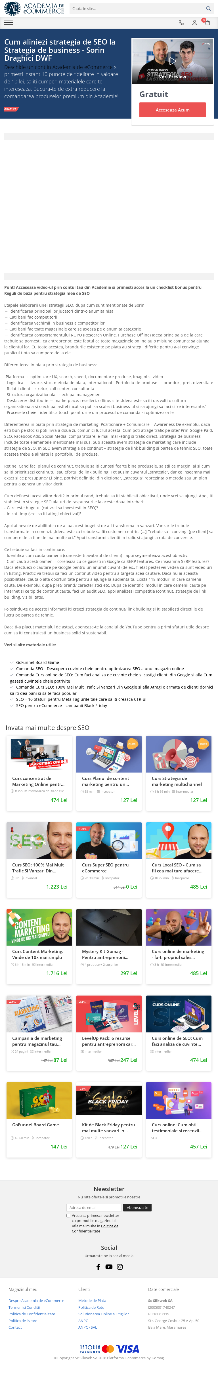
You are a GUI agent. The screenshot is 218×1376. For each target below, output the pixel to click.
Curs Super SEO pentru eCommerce (105, 868)
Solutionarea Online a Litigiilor (103, 1313)
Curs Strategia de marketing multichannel (177, 781)
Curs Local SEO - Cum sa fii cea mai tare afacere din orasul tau (176, 868)
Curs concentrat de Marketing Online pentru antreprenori (38, 781)
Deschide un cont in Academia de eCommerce (58, 67)
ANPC (83, 1320)
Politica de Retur (92, 1307)
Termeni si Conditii (24, 1307)
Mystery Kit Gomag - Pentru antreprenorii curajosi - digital (103, 954)
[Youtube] (109, 1267)
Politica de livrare (23, 1320)
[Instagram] (120, 1267)
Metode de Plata (92, 1300)
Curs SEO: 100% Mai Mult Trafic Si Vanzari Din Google (38, 868)
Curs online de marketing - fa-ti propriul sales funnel (178, 954)
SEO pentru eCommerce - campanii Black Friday (61, 705)
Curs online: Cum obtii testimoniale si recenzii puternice (175, 1128)
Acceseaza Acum (173, 110)
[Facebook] (98, 1267)
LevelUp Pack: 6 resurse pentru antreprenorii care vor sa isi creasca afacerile (108, 1041)
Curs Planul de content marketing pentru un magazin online (105, 781)
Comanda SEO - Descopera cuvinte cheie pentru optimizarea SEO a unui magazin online (100, 668)
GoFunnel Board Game (37, 662)
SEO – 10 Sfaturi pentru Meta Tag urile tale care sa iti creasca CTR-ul (81, 699)
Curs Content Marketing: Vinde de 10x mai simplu (37, 954)
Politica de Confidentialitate (95, 1228)
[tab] (109, 136)
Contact (15, 1327)
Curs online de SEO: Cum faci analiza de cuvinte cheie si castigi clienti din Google (177, 1041)
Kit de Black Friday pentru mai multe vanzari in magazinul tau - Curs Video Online (108, 1128)
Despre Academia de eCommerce (36, 1300)
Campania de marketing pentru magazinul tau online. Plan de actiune (37, 1041)
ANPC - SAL (87, 1327)
